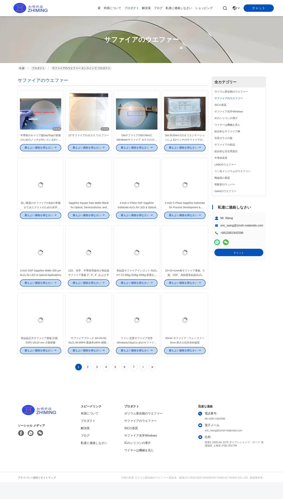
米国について (112, 8)
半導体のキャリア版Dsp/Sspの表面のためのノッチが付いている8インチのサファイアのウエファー (40, 144)
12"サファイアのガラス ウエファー (88, 139)
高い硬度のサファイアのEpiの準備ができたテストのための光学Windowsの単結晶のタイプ (40, 215)
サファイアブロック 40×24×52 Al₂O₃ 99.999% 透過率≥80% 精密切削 (88, 359)
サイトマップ (48, 494)
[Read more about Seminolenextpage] (143, 384)
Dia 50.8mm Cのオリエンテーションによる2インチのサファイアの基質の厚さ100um (185, 144)
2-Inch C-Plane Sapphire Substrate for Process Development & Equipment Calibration (185, 215)
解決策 (146, 8)
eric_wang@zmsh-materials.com (241, 225)
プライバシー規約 (28, 494)
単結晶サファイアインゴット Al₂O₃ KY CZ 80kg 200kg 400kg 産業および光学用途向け (137, 287)
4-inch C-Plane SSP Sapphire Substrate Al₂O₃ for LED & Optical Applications (137, 215)
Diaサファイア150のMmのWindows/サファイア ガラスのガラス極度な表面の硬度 (137, 144)
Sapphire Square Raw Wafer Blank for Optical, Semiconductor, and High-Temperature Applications (89, 215)
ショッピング (204, 8)
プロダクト (131, 8)
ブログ (158, 8)
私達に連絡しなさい (179, 8)
